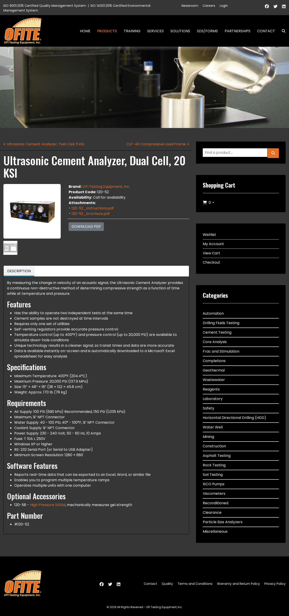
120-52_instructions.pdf (93, 208)
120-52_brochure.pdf (91, 213)
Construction (214, 446)
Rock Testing (214, 465)
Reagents (211, 389)
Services (155, 31)
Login (224, 5)
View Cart (211, 253)
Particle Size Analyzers (222, 522)
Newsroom (190, 5)
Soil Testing (213, 474)
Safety (208, 408)
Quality (167, 583)
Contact (266, 31)
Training (132, 31)
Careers (209, 5)
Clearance (212, 512)
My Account (213, 243)
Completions (214, 360)
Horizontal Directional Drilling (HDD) (234, 417)
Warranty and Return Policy (238, 583)
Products (107, 31)
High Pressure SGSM (47, 504)
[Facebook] (267, 6)
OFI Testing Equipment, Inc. (106, 186)
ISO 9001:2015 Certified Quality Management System (44, 5)
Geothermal (214, 370)
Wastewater (214, 379)
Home (85, 31)
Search (281, 31)
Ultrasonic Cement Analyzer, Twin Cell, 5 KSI (45, 144)
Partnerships (237, 31)
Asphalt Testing (217, 455)
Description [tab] (19, 271)
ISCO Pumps (213, 484)
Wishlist (209, 234)
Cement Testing (217, 332)
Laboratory (213, 398)
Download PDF (86, 226)
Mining (208, 436)
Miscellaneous (215, 531)
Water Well (213, 427)
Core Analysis (215, 341)
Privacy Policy (275, 583)
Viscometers (214, 493)
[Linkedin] (284, 6)
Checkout (211, 262)
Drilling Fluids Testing (221, 322)
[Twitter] (275, 6)
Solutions (180, 31)
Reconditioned (215, 503)
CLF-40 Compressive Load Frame (156, 144)
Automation (213, 313)
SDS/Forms (207, 31)
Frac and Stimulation (221, 351)
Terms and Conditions (194, 583)
